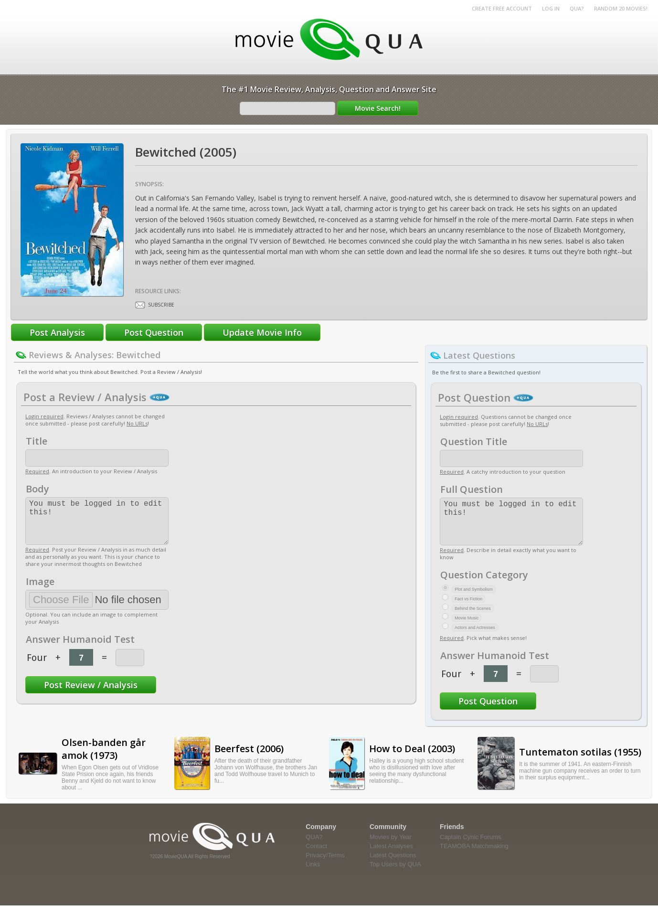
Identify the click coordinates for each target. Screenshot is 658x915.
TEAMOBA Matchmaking (474, 855)
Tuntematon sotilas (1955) (580, 761)
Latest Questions (393, 864)
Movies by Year (391, 846)
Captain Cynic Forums (470, 846)
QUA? (577, 8)
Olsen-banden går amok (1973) (104, 758)
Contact (316, 855)
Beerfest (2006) (249, 758)
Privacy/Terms (325, 864)
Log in (551, 8)
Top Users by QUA (395, 873)
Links (313, 873)
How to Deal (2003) (412, 758)
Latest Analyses (391, 855)
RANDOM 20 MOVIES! (620, 8)
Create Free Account (502, 8)
